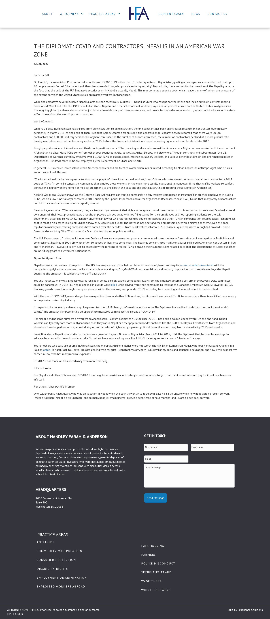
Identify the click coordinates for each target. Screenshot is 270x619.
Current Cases (171, 14)
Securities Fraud (156, 572)
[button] (82, 13)
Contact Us (217, 14)
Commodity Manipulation (59, 551)
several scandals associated (196, 265)
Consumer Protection (56, 560)
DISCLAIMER (15, 614)
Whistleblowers (156, 590)
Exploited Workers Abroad (61, 586)
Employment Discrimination (62, 577)
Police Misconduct (158, 563)
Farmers (148, 554)
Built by (232, 610)
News (195, 14)
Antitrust (46, 542)
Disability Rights (52, 568)
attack (47, 350)
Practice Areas (102, 14)
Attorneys (69, 14)
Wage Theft (151, 581)
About (47, 14)
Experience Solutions (250, 610)
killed (113, 285)
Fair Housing (152, 545)
